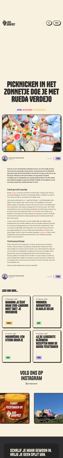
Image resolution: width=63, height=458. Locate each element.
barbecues (42, 232)
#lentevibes (27, 110)
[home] (8, 23)
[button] (57, 23)
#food (19, 110)
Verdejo (14, 193)
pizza (33, 211)
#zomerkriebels (39, 110)
